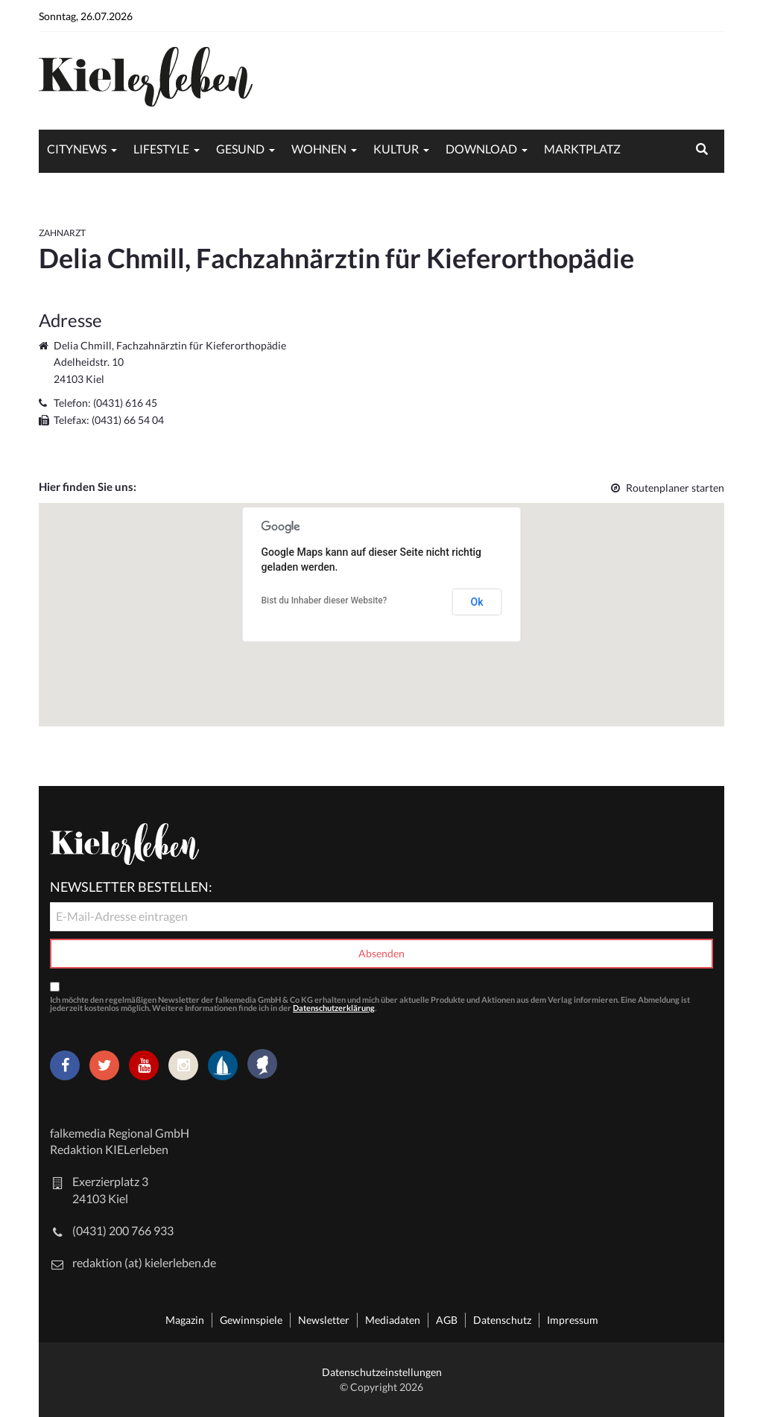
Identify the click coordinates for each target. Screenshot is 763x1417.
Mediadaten (392, 1319)
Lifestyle (161, 149)
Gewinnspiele (251, 1319)
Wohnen (318, 149)
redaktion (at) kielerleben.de (144, 1262)
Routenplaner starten (667, 487)
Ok (477, 602)
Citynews (77, 149)
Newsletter (323, 1319)
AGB (447, 1319)
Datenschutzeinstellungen (382, 1372)
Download (481, 149)
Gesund (240, 149)
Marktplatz (582, 149)
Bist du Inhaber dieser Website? (324, 600)
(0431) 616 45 (125, 402)
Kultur (396, 149)
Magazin (184, 1319)
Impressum (572, 1319)
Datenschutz (502, 1319)
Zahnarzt (62, 232)
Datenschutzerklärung (334, 1007)
